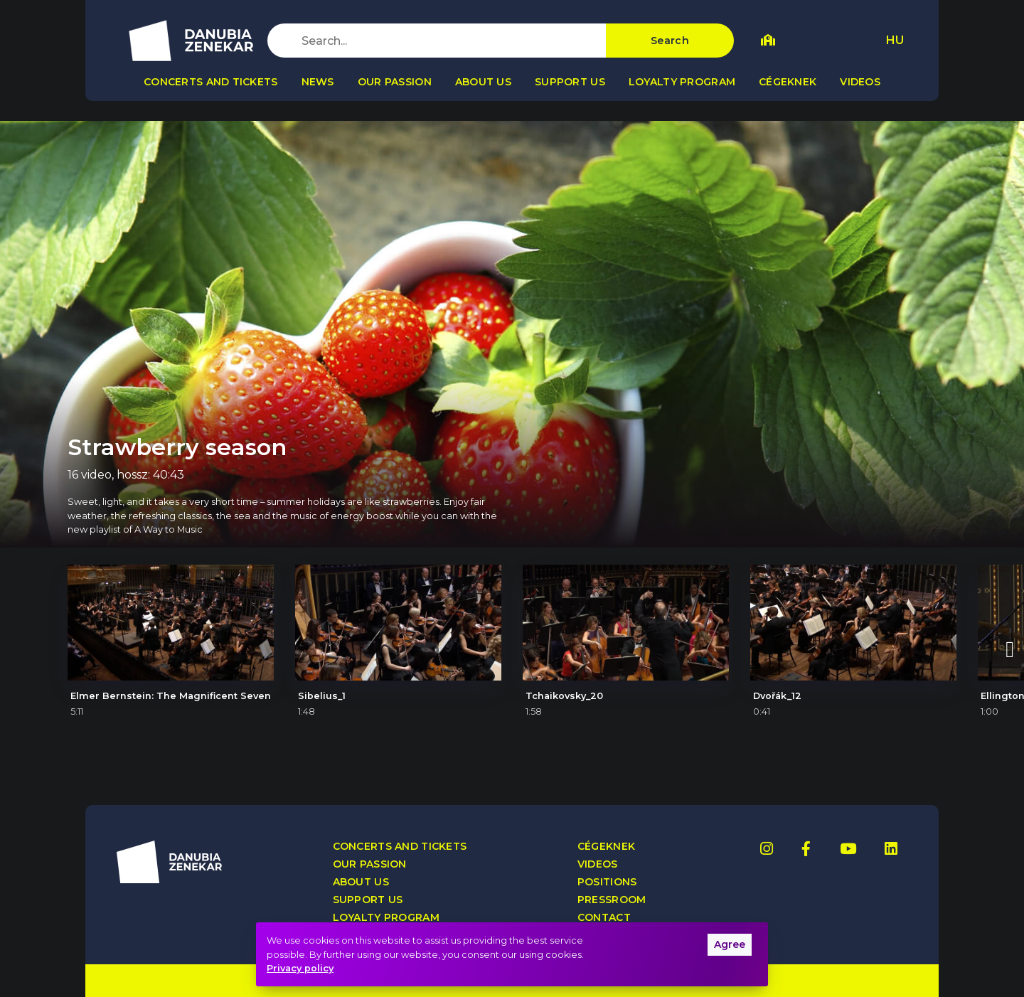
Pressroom (611, 900)
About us (483, 81)
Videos (860, 81)
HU (895, 40)
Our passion (395, 81)
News (318, 81)
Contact (604, 918)
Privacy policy (300, 968)
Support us (570, 81)
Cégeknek (787, 81)
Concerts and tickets (211, 81)
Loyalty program (682, 81)
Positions (607, 882)
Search (670, 40)
